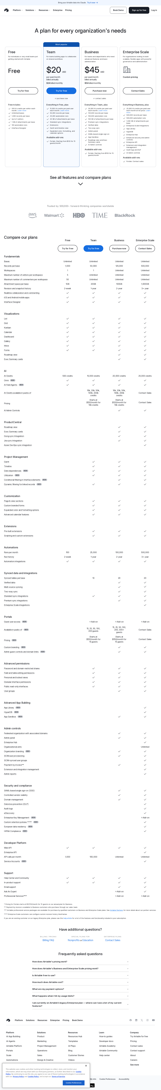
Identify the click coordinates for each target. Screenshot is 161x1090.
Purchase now (100, 91)
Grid (6, 323)
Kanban (7, 327)
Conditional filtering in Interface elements (22, 480)
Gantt (6, 462)
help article (67, 918)
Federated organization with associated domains (26, 733)
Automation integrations (14, 561)
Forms (7, 350)
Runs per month (11, 552)
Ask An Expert (10, 891)
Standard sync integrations (16, 596)
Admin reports (10, 774)
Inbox (6, 345)
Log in (154, 10)
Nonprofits (73, 940)
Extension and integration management (21, 769)
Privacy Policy (18, 1076)
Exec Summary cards (13, 359)
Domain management (13, 799)
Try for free (23, 91)
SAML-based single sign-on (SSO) (19, 790)
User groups (9, 691)
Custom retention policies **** (18, 822)
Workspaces (9, 270)
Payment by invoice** (14, 765)
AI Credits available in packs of (17, 393)
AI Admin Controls (12, 410)
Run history (9, 557)
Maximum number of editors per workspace (23, 275)
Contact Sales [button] (138, 91)
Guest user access (12, 621)
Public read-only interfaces (16, 686)
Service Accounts (12, 861)
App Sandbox (10, 716)
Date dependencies (12, 471)
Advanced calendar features (16, 514)
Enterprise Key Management (16, 817)
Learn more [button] (21, 110)
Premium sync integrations (16, 600)
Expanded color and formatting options (21, 510)
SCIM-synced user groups (15, 760)
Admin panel (9, 738)
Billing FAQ (48, 940)
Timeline (8, 466)
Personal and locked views (16, 677)
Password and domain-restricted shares (22, 668)
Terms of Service (58, 1076)
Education (87, 940)
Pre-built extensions (13, 531)
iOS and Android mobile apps (16, 297)
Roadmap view (10, 354)
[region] (46, 1075)
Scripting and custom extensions (18, 535)
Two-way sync (11, 591)
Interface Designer (12, 302)
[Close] (86, 1065)
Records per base (12, 266)
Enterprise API (10, 852)
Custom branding (11, 647)
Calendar (8, 332)
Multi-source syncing (13, 587)
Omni (6, 380)
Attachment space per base (16, 284)
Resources (44, 10)
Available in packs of (13, 629)
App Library (9, 707)
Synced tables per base (14, 578)
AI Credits (8, 376)
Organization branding (14, 751)
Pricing (68, 10)
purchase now (62, 98)
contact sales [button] (100, 98)
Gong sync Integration (14, 436)
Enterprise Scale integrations (17, 605)
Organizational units (13, 747)
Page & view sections (13, 501)
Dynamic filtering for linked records (19, 484)
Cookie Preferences (73, 1083)
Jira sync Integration (13, 440)
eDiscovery (9, 813)
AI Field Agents (10, 385)
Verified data (9, 582)
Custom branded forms (14, 505)
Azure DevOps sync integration (18, 445)
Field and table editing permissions (19, 673)
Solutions (31, 10)
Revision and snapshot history (17, 288)
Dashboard (9, 336)
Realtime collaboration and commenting (21, 293)
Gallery (7, 341)
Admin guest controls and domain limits (21, 652)
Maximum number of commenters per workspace (26, 279)
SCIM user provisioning (14, 756)
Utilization (8, 475)
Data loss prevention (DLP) (16, 804)
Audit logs (8, 808)
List (5, 318)
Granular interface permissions (17, 682)
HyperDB (8, 712)
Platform (18, 10)
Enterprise (58, 10)
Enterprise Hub (10, 742)
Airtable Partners (116, 910)
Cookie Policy (33, 1076)
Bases (7, 261)
